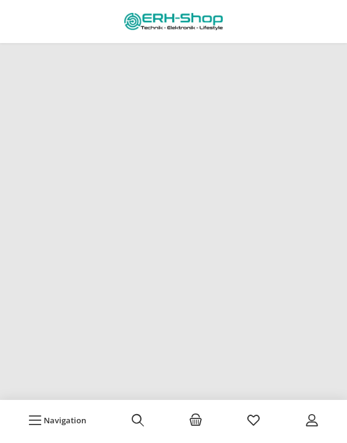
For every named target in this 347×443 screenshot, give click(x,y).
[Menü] (57, 420)
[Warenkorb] (195, 420)
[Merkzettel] (253, 420)
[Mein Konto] (312, 420)
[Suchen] (138, 420)
